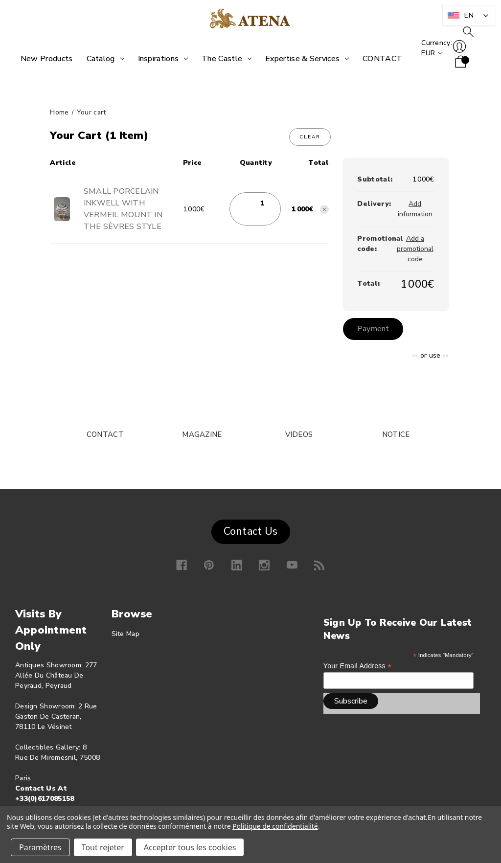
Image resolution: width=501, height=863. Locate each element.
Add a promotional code (415, 249)
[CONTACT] (379, 58)
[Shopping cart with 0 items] (455, 73)
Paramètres (40, 847)
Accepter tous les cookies (190, 847)
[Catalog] (102, 58)
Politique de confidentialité (275, 826)
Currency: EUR (431, 58)
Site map (125, 633)
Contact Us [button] (251, 531)
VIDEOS (299, 434)
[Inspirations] (160, 58)
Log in (454, 57)
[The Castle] (223, 58)
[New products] (43, 58)
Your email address (357, 665)
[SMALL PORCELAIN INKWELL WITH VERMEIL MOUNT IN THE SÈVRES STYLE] (262, 203)
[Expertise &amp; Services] (303, 58)
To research (462, 42)
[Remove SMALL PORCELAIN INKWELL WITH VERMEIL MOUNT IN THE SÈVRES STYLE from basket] (324, 209)
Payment (374, 328)
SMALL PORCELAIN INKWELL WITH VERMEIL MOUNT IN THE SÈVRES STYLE (123, 209)
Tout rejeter (103, 847)
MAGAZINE (202, 434)
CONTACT (105, 434)
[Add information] (415, 209)
